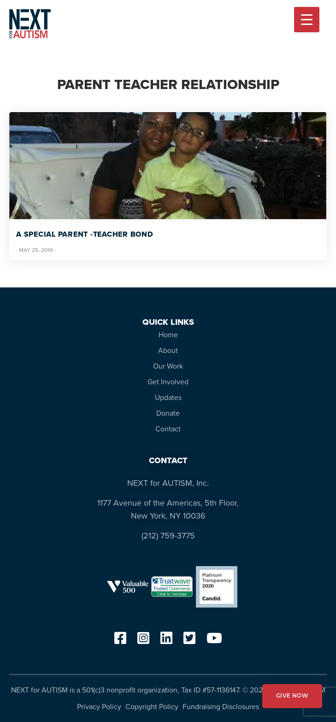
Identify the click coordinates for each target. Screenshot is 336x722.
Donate (168, 413)
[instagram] (143, 641)
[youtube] (214, 641)
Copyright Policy (151, 706)
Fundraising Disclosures (221, 706)
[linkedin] (166, 641)
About (168, 350)
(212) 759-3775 (168, 536)
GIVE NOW (292, 696)
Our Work (168, 366)
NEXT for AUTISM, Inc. (168, 483)
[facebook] (120, 641)
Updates (168, 397)
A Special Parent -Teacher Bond (84, 234)
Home (168, 334)
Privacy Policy (99, 706)
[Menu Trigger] (306, 19)
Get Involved (168, 381)
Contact (168, 429)
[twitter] (189, 641)
